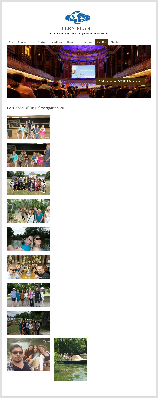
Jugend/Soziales (39, 42)
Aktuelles (114, 42)
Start (11, 42)
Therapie (71, 42)
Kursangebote (86, 42)
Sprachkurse (56, 42)
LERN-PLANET (79, 28)
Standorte (22, 42)
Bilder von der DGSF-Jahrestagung (120, 81)
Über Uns (101, 42)
